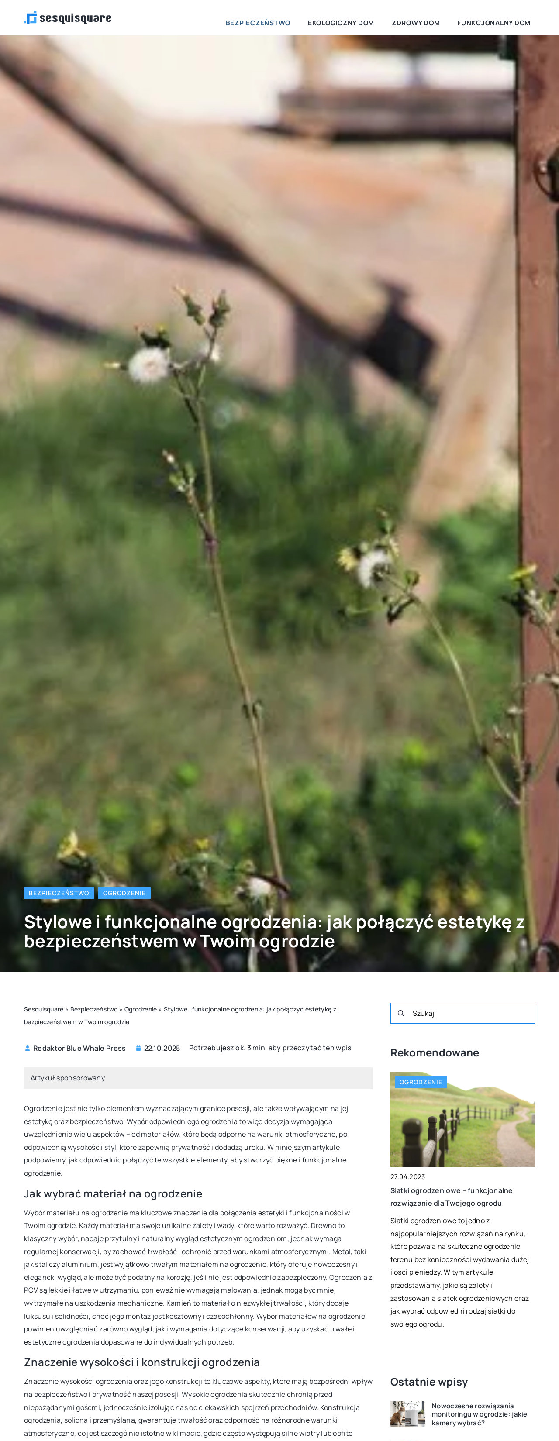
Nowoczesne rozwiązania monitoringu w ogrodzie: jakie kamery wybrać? (480, 1414)
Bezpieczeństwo (311, 17)
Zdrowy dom (439, 17)
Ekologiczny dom (379, 17)
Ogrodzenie (124, 893)
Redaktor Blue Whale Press (79, 1048)
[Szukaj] (400, 1013)
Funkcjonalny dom (502, 17)
